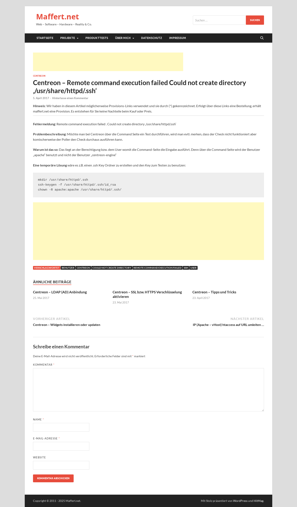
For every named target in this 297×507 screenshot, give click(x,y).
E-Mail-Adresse (46, 438)
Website (39, 457)
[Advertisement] (108, 62)
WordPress (240, 500)
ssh (186, 267)
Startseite (45, 38)
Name (38, 419)
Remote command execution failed (157, 267)
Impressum (177, 38)
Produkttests (96, 38)
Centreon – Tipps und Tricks (214, 292)
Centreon (39, 75)
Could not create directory (111, 267)
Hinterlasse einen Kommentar (70, 98)
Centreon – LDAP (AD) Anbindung (60, 292)
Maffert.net (57, 17)
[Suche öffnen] (262, 38)
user (193, 267)
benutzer (68, 267)
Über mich (123, 38)
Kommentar (43, 364)
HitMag (258, 500)
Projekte (67, 38)
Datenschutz (151, 38)
